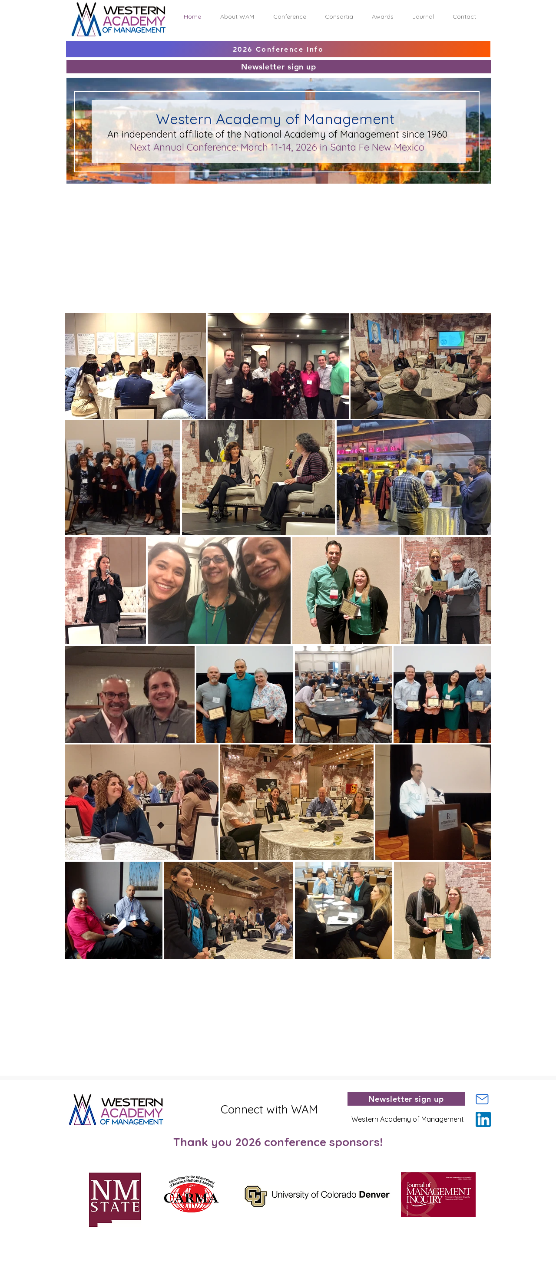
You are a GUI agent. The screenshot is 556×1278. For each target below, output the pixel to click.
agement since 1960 (403, 134)
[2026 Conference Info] (278, 49)
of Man (343, 134)
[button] (237, 16)
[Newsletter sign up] (278, 66)
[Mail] (482, 1099)
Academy (306, 134)
